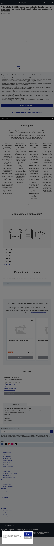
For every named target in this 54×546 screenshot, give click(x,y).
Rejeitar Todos (28, 537)
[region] (17, 537)
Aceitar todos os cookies (28, 534)
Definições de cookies (28, 540)
